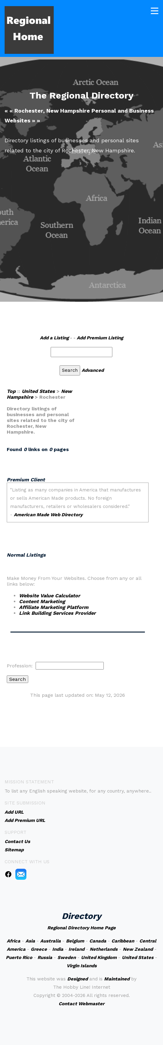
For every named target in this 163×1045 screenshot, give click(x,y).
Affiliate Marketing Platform (53, 607)
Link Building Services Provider (57, 613)
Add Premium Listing (100, 338)
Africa (13, 941)
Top (11, 391)
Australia (50, 941)
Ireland (76, 949)
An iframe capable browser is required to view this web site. (78, 509)
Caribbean (122, 941)
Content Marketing (42, 601)
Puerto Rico (19, 957)
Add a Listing (54, 338)
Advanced (93, 370)
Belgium (75, 941)
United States (38, 391)
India (57, 949)
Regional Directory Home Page (81, 928)
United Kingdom (99, 957)
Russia (44, 957)
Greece (39, 949)
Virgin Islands (82, 965)
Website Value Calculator (49, 596)
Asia (30, 941)
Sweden (66, 957)
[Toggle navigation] (154, 11)
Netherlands (104, 949)
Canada (97, 941)
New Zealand (138, 949)
